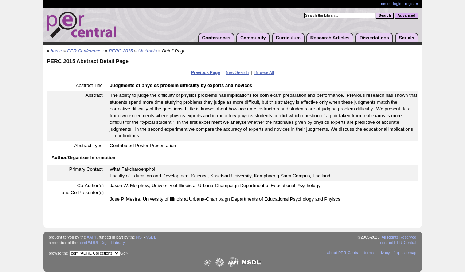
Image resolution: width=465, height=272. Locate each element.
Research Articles (330, 37)
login (397, 3)
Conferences (216, 37)
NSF (140, 237)
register (411, 3)
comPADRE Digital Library (102, 242)
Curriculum (288, 37)
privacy (383, 253)
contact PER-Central (398, 242)
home (385, 3)
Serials (406, 37)
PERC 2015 (121, 51)
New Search (237, 72)
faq (396, 253)
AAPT (92, 237)
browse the (58, 253)
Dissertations (374, 37)
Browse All (264, 72)
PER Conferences (85, 51)
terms (369, 253)
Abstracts (147, 51)
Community (253, 37)
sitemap (409, 253)
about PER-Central (343, 253)
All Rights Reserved (399, 237)
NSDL (150, 237)
